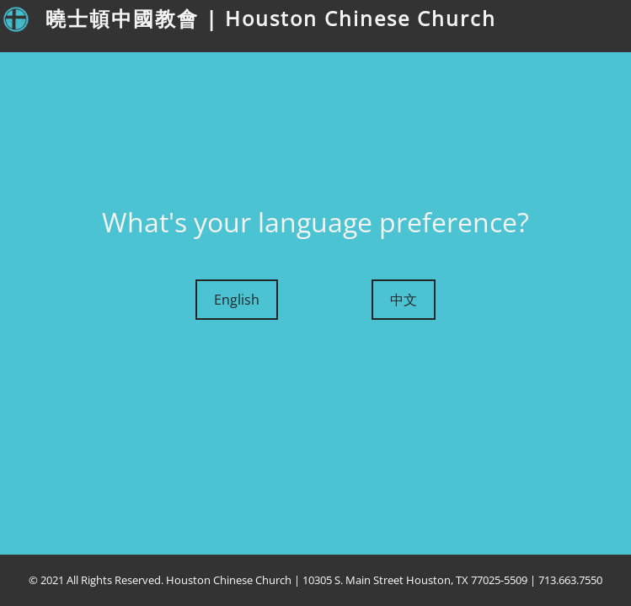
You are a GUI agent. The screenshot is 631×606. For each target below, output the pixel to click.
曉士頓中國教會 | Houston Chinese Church (270, 18)
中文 (403, 299)
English (236, 299)
